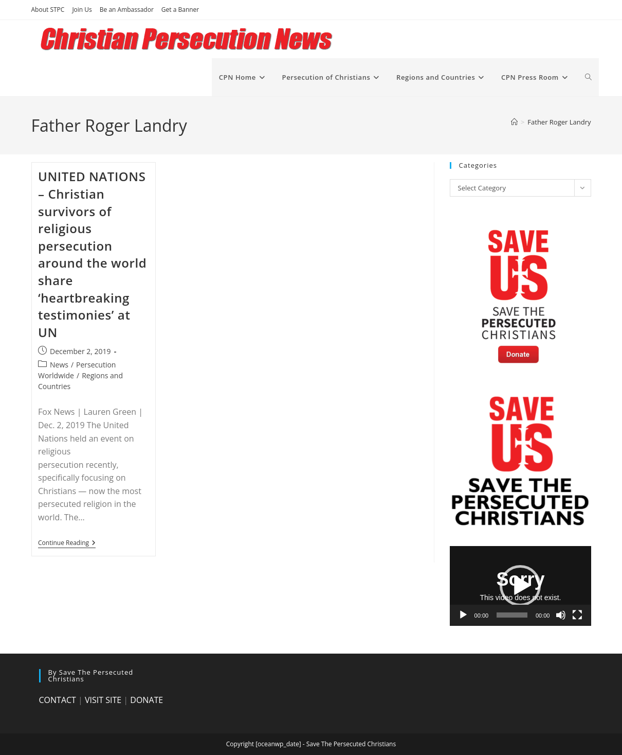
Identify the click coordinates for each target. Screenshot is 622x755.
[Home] (514, 122)
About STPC (48, 9)
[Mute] (561, 615)
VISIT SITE (103, 700)
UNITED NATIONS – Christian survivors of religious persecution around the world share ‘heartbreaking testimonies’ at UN (92, 254)
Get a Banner (180, 9)
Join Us (82, 9)
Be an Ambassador (127, 9)
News (59, 365)
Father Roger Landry (559, 122)
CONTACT (57, 700)
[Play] (463, 615)
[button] (520, 585)
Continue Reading (67, 543)
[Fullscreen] (577, 615)
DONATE (146, 700)
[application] (520, 586)
